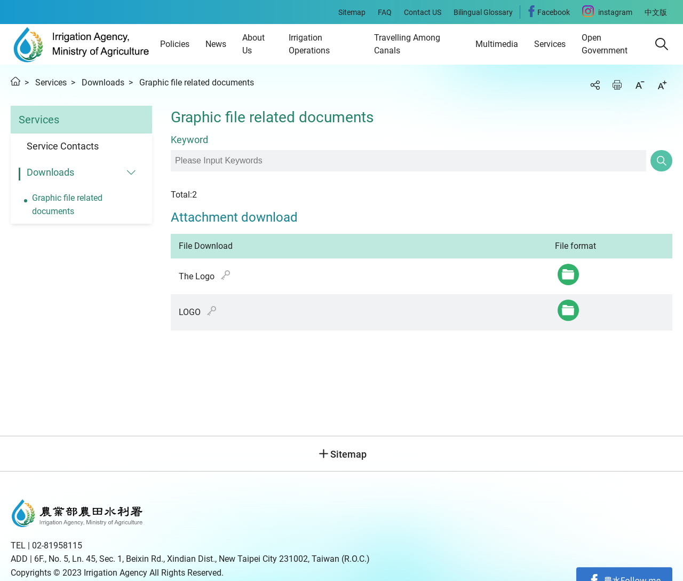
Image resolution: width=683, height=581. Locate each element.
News (215, 44)
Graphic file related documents (196, 82)
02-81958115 (57, 545)
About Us (253, 44)
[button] (661, 44)
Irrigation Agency (81, 44)
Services (550, 44)
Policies (174, 44)
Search (661, 160)
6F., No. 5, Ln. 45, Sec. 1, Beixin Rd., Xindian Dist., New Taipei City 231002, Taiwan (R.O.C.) (202, 559)
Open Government (605, 44)
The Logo (205, 275)
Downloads (103, 82)
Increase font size (662, 85)
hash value (226, 275)
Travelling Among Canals (407, 44)
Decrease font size (640, 85)
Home (15, 81)
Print (617, 85)
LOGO (198, 311)
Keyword (189, 139)
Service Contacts (63, 146)
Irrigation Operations (309, 44)
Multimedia (496, 44)
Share (595, 85)
